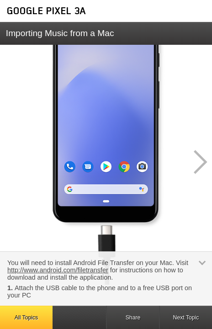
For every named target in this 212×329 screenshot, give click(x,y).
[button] (195, 162)
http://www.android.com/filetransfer (57, 270)
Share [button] (133, 317)
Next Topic (186, 317)
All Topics (26, 317)
